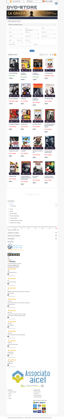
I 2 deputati (23, 98)
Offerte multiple (13, 213)
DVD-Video (13, 206)
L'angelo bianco (24, 124)
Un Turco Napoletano (13, 98)
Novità (11, 209)
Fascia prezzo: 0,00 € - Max (13, 229)
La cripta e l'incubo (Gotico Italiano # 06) (49, 177)
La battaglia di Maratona (14, 124)
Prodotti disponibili (14, 215)
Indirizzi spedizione (37, 395)
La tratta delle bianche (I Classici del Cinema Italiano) (50, 125)
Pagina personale (37, 391)
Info (9, 396)
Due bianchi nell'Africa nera (37, 151)
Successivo (16, 266)
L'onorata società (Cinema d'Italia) (48, 151)
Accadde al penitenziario (23, 74)
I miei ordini (36, 393)
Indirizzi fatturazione (38, 396)
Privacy (10, 393)
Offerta (11, 211)
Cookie (10, 395)
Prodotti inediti (13, 218)
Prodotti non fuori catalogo (16, 220)
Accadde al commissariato (36, 74)
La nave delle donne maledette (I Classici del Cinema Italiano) (26, 178)
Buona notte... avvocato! (36, 177)
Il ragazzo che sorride (13, 150)
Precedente (10, 266)
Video (11, 204)
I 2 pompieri (23, 150)
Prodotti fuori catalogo (15, 222)
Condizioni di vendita (12, 391)
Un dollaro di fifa (12, 176)
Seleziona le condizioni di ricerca (15, 24)
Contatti (10, 398)
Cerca (32, 50)
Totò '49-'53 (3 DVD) (49, 98)
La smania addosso (49, 73)
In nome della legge (13, 73)
